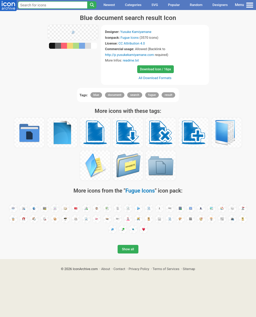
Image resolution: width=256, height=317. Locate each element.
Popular (174, 5)
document (115, 95)
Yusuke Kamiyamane (135, 32)
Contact (119, 269)
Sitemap (189, 269)
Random (196, 5)
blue (96, 95)
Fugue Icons (130, 38)
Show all (128, 249)
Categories (133, 5)
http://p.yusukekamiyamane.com (129, 55)
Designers (220, 5)
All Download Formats (155, 78)
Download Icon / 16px (155, 69)
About (105, 269)
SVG (154, 5)
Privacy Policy (139, 269)
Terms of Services (166, 269)
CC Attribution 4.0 (131, 43)
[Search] (91, 5)
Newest (109, 5)
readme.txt (131, 60)
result (168, 95)
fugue (152, 95)
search (134, 95)
